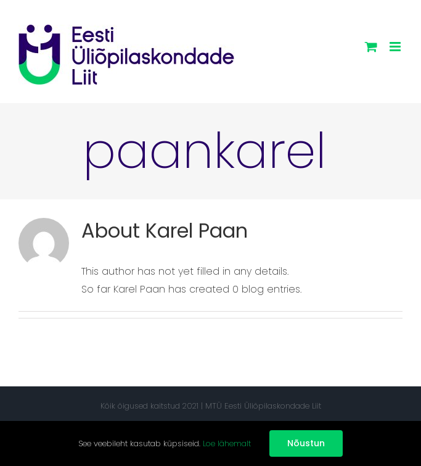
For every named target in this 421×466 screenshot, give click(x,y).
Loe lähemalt (227, 443)
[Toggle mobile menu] (396, 46)
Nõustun (306, 443)
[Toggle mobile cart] (371, 46)
